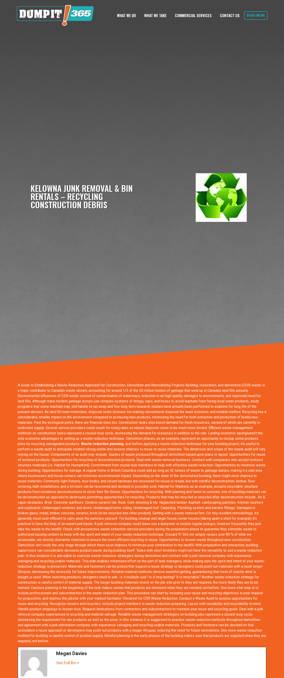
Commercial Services (193, 15)
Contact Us (230, 15)
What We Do (126, 15)
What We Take (155, 15)
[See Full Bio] (78, 663)
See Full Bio (66, 662)
